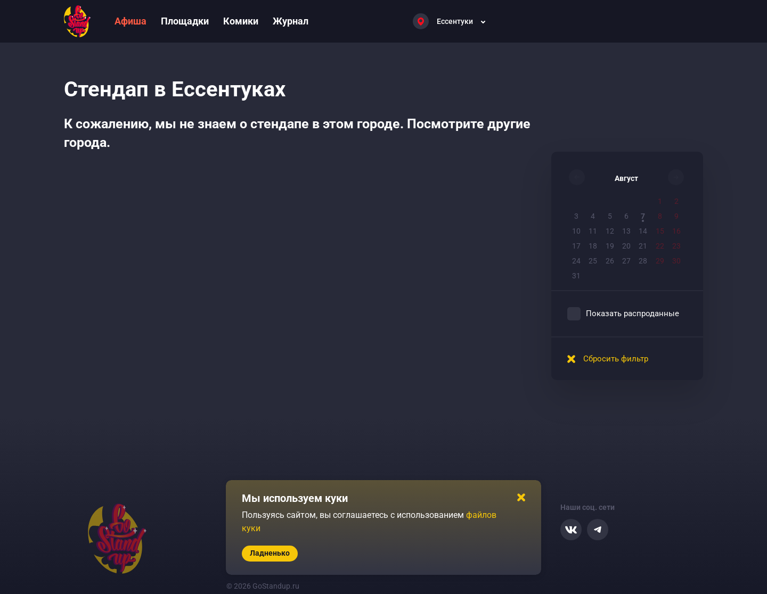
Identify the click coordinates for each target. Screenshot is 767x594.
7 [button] (643, 216)
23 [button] (676, 246)
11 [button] (593, 231)
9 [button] (676, 216)
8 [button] (660, 216)
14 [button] (643, 231)
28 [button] (643, 261)
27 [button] (626, 261)
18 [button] (593, 246)
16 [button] (676, 231)
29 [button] (660, 261)
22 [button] (660, 246)
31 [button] (576, 275)
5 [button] (610, 216)
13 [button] (626, 231)
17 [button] (576, 246)
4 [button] (593, 216)
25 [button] (593, 261)
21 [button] (643, 246)
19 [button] (610, 246)
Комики (240, 21)
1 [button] (660, 201)
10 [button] (576, 231)
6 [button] (626, 216)
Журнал (290, 21)
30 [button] (676, 261)
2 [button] (676, 201)
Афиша (130, 21)
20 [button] (626, 246)
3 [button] (576, 216)
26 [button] (610, 261)
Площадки (185, 21)
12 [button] (610, 231)
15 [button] (660, 231)
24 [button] (576, 261)
